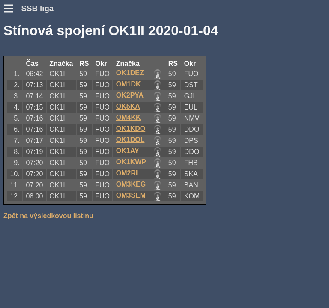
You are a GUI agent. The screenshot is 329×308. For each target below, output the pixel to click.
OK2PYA (130, 95)
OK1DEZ (130, 73)
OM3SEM (131, 195)
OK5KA (128, 106)
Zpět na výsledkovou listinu (48, 215)
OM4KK (128, 117)
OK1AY (127, 150)
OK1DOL (130, 139)
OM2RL (128, 173)
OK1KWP (131, 162)
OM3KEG (131, 184)
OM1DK (128, 84)
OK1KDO (130, 128)
